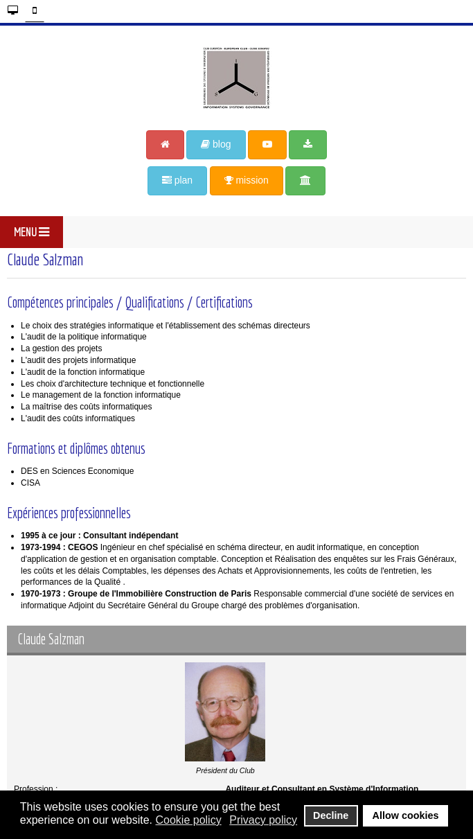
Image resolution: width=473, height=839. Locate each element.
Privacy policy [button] (263, 820)
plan (177, 180)
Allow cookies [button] (406, 815)
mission (246, 180)
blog (216, 144)
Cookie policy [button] (188, 820)
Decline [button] (330, 815)
